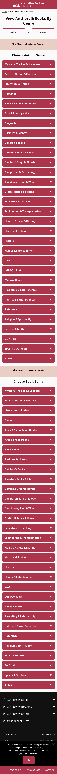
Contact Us (48, 734)
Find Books (15, 770)
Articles (49, 770)
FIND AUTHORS (33, 770)
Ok (28, 760)
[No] (53, 744)
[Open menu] (4, 770)
